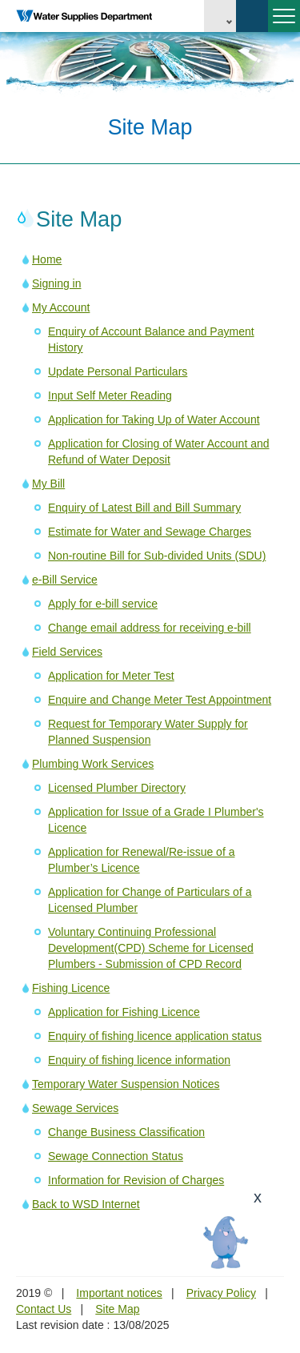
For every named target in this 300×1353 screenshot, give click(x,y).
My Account (61, 307)
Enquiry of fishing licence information (139, 1060)
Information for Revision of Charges (136, 1180)
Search (252, 16)
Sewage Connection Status (115, 1156)
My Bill (48, 483)
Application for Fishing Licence (124, 1012)
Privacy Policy (221, 1293)
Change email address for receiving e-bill (149, 627)
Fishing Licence (71, 988)
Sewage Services (75, 1108)
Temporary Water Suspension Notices (125, 1084)
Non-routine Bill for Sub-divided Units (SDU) (157, 555)
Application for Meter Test (111, 675)
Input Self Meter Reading (110, 395)
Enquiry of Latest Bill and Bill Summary (144, 507)
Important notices (119, 1293)
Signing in (57, 283)
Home (47, 259)
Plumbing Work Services (93, 763)
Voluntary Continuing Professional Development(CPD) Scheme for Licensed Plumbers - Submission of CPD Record (151, 947)
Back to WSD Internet (86, 1204)
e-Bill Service (65, 579)
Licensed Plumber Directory (117, 787)
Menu (281, 22)
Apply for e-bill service (103, 603)
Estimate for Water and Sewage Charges (149, 531)
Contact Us (43, 1309)
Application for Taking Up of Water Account (154, 419)
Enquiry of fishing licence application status (155, 1036)
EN (220, 16)
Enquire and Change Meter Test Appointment (159, 699)
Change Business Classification (126, 1132)
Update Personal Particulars (117, 371)
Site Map (117, 1309)
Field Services (67, 651)
